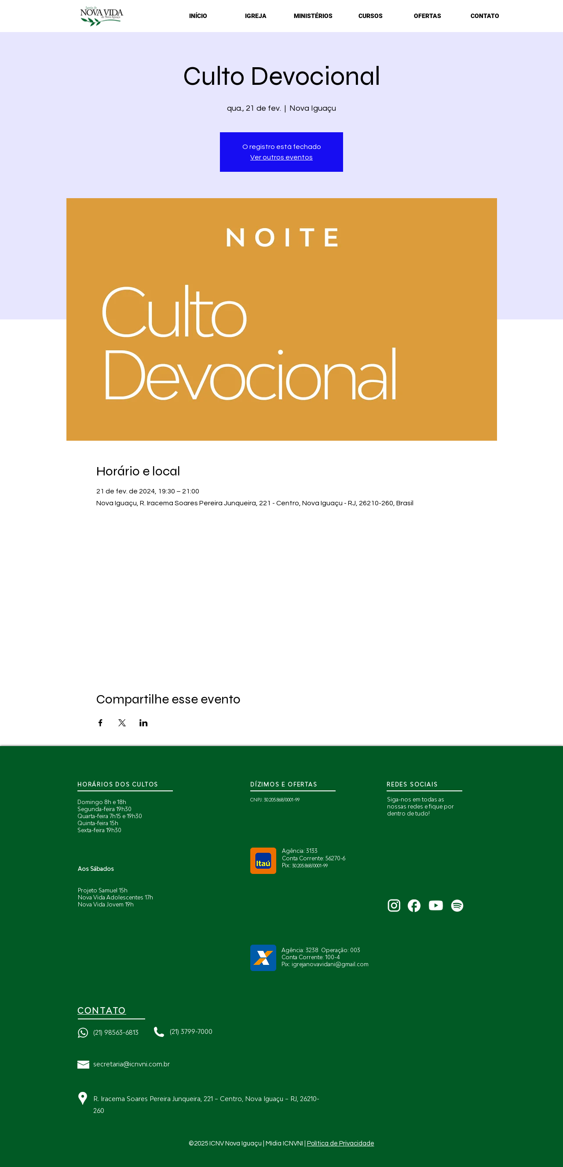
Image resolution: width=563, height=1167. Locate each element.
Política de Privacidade (340, 1143)
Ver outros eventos (281, 157)
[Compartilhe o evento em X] (122, 722)
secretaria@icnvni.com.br (131, 1064)
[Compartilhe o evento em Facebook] (100, 722)
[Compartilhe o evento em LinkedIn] (143, 722)
